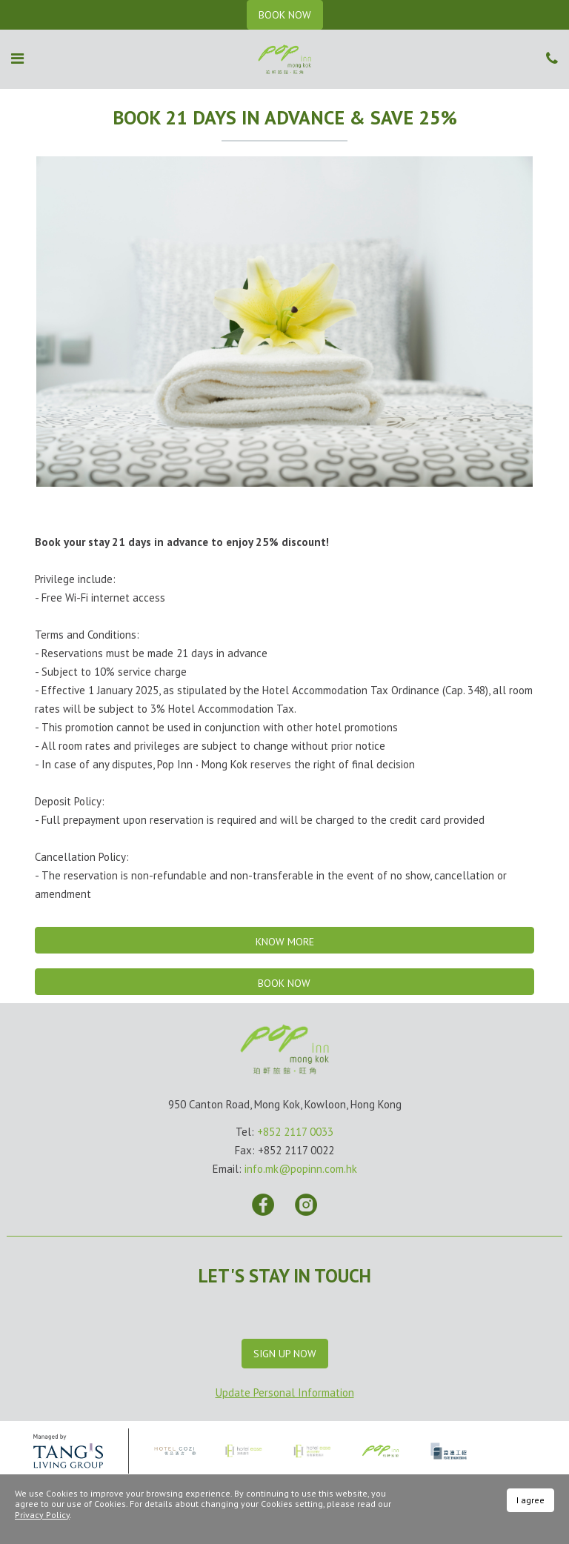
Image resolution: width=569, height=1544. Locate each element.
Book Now (284, 983)
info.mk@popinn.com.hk (300, 1169)
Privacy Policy (42, 1514)
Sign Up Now (284, 1353)
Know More (285, 941)
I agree (530, 1499)
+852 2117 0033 (295, 1132)
